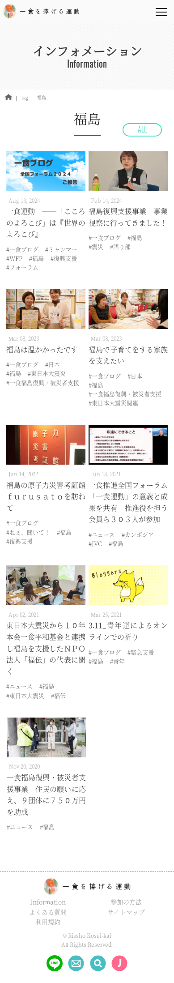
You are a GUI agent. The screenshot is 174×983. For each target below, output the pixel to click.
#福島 (36, 258)
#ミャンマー (61, 249)
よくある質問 (48, 911)
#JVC (95, 543)
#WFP (14, 258)
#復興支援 (64, 258)
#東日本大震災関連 (113, 402)
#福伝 (58, 695)
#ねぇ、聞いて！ (28, 532)
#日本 (52, 364)
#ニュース (102, 534)
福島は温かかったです (42, 349)
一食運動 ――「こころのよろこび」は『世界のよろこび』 (45, 222)
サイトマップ (126, 911)
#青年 (117, 661)
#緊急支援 (140, 652)
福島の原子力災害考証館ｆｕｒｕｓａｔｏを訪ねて (45, 496)
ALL (142, 129)
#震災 (96, 246)
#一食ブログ (22, 249)
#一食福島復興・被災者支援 (42, 382)
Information (48, 901)
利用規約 (47, 921)
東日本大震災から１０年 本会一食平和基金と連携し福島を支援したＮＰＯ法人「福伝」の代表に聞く (49, 648)
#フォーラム (22, 267)
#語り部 (120, 246)
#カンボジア (138, 534)
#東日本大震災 (47, 373)
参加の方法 (126, 901)
